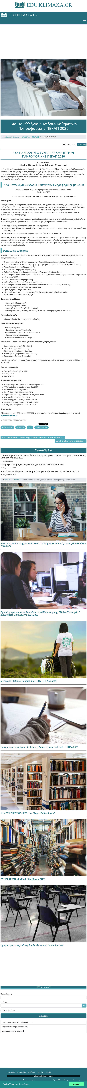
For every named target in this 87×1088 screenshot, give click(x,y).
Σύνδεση (43, 1015)
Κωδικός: (4, 1002)
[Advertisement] (43, 39)
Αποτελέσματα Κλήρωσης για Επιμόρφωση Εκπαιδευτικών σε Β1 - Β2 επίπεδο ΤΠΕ (40, 471)
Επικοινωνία (11, 1072)
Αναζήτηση (32, 1072)
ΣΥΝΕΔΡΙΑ (20, 427)
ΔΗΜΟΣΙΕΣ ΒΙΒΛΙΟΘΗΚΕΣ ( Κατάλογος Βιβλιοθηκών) (28, 813)
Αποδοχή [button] (76, 1084)
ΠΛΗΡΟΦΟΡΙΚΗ (41, 427)
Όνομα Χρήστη (6, 994)
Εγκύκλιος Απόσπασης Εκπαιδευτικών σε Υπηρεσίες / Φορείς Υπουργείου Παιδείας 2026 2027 (43, 545)
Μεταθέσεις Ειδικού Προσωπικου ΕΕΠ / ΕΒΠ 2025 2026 (29, 680)
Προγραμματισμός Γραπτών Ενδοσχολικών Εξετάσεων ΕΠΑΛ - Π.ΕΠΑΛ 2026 (39, 747)
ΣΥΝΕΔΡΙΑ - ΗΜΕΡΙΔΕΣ (30, 137)
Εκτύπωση (82, 144)
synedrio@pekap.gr (9, 416)
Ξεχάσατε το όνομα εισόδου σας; (15, 1026)
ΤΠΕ (30, 427)
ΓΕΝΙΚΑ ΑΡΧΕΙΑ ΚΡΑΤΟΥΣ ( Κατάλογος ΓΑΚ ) (23, 879)
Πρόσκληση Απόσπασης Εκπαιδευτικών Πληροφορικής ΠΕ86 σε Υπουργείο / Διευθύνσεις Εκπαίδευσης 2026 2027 (43, 456)
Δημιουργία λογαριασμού (13, 1031)
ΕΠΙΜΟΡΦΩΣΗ (7, 427)
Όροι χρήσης (21, 1072)
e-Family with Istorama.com (43, 1076)
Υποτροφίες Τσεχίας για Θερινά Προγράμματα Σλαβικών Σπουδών (32, 464)
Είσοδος (48, 1072)
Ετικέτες (41, 1072)
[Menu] (84, 21)
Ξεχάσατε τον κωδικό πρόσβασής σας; (17, 1022)
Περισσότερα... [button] (24, 1084)
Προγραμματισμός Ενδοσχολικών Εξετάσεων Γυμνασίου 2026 (32, 945)
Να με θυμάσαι (9, 1010)
